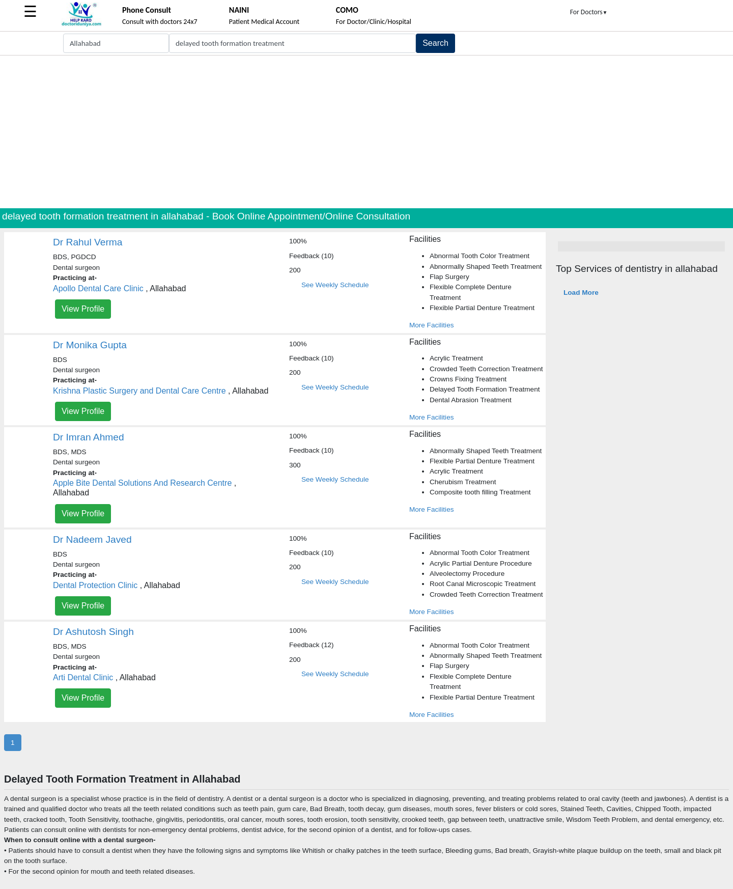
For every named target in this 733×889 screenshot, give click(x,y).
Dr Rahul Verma (88, 242)
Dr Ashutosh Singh (93, 631)
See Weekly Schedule (335, 285)
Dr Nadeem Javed (92, 539)
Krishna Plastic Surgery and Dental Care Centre (139, 390)
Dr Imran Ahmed (88, 437)
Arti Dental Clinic (83, 677)
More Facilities (431, 325)
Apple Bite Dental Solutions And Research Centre (142, 483)
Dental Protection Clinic (95, 585)
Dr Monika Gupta (90, 345)
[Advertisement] (366, 132)
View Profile (83, 308)
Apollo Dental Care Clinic (98, 288)
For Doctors (589, 12)
